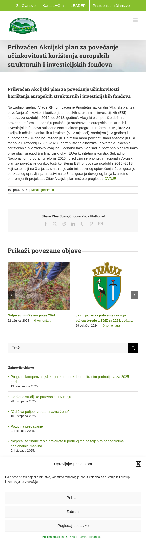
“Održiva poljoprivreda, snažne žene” (40, 412)
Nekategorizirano (42, 190)
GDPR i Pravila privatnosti (83, 537)
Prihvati (73, 497)
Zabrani (73, 511)
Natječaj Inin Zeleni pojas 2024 (31, 315)
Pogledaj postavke (73, 525)
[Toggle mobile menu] (135, 20)
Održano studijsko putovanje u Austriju (41, 397)
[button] (138, 463)
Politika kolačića (53, 537)
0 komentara (42, 320)
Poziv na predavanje (27, 426)
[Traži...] (68, 348)
